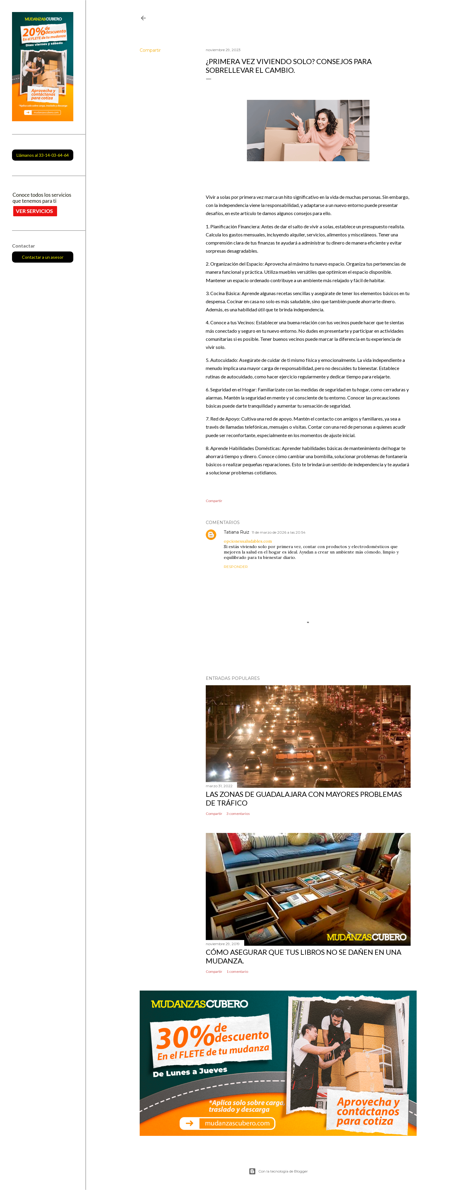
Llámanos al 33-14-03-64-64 (43, 155)
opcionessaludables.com (248, 541)
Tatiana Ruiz (236, 532)
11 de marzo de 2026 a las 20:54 (278, 532)
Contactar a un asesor (42, 257)
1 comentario (237, 971)
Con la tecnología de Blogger (278, 1171)
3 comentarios (238, 813)
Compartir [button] (150, 50)
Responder (236, 566)
